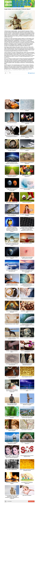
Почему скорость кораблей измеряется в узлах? (11, 443)
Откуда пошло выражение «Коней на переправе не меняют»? (12, 136)
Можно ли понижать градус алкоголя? (27, 123)
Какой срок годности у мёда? (12, 109)
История (29, 1)
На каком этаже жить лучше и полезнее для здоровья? (27, 417)
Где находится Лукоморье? (27, 429)
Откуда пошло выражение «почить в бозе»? (27, 150)
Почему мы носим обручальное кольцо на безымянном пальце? (27, 299)
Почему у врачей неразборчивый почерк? (27, 110)
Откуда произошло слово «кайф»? (12, 323)
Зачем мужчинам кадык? (12, 122)
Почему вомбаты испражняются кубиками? (27, 163)
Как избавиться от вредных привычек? (27, 483)
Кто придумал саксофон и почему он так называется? (12, 215)
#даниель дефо (15, 70)
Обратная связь (28, 6)
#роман (20, 70)
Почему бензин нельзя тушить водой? (12, 483)
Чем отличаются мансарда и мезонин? (12, 311)
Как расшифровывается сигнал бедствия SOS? (27, 456)
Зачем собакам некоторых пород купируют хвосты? (12, 338)
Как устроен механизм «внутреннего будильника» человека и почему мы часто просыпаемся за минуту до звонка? (12, 229)
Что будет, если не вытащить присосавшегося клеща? (27, 258)
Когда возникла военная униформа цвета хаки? (12, 404)
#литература (23, 70)
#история (5, 70)
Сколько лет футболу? (27, 202)
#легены (27, 70)
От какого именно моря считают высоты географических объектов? (27, 271)
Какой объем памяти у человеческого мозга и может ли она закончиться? (27, 285)
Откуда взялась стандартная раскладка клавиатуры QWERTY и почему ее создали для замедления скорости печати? (27, 229)
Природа (23, 4)
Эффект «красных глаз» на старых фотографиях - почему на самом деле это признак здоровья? (12, 456)
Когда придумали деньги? (27, 376)
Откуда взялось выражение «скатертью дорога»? (12, 176)
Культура (9, 71)
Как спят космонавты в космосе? (27, 337)
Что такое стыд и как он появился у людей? (27, 215)
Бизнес (14, 1)
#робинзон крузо (10, 70)
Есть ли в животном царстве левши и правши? (12, 377)
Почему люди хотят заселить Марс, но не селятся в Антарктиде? (12, 189)
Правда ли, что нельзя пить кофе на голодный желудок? (12, 299)
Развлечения (15, 6)
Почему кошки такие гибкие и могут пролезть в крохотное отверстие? (12, 390)
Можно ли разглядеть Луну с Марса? (12, 258)
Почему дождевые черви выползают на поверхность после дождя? (27, 324)
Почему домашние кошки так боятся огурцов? (12, 430)
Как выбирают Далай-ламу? (12, 202)
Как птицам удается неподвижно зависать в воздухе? (27, 404)
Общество (19, 4)
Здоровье (20, 1)
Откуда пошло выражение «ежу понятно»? (27, 443)
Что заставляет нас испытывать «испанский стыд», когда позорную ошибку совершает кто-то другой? (12, 497)
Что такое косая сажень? (27, 243)
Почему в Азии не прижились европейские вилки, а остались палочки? (27, 136)
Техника (22, 6)
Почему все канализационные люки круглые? (12, 364)
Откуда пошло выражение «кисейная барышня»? (27, 364)
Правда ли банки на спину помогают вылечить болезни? (12, 285)
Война (17, 1)
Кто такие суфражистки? (12, 469)
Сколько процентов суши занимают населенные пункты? (11, 163)
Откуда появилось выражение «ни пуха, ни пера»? (27, 189)
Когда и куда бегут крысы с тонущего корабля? (12, 150)
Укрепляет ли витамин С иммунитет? (27, 176)
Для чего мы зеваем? (27, 495)
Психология (28, 4)
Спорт (19, 6)
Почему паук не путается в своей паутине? (12, 417)
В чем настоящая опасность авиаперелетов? (12, 271)
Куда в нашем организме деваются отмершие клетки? (27, 470)
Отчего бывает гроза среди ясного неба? (27, 390)
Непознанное (15, 4)
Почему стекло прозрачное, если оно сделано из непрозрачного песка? (12, 244)
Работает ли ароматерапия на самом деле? (27, 351)
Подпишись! (31, 501)
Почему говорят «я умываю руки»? (12, 351)
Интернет (25, 1)
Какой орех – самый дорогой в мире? (27, 311)
